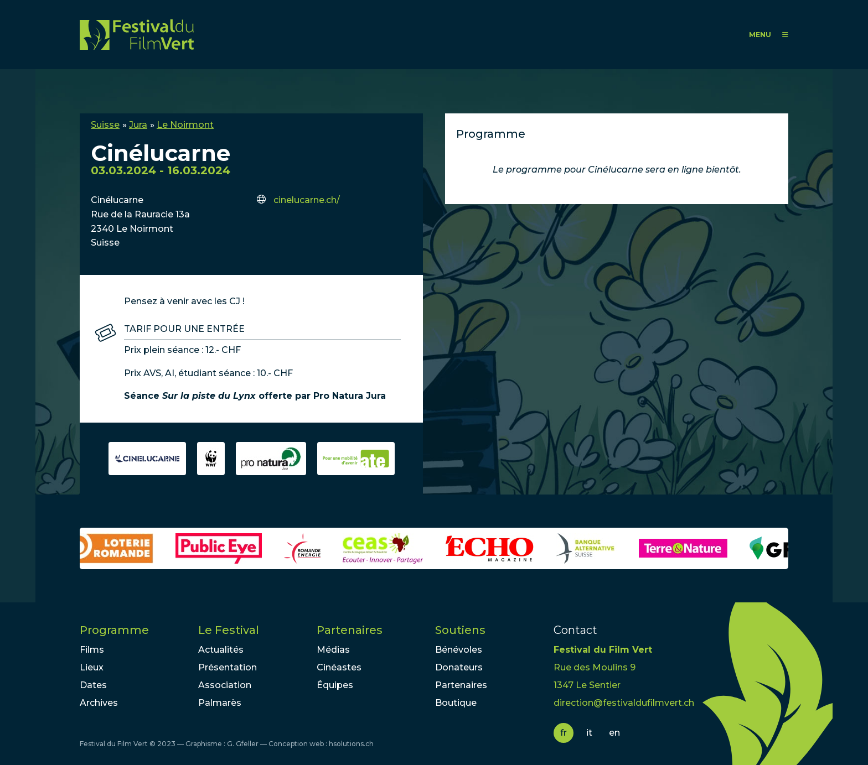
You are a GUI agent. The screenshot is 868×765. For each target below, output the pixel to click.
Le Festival (228, 630)
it (589, 732)
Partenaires (350, 630)
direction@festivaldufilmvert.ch (624, 703)
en (614, 732)
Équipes (335, 685)
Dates (93, 685)
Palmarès (219, 703)
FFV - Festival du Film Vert (136, 34)
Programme (114, 630)
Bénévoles (458, 649)
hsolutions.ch (351, 744)
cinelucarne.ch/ (306, 200)
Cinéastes (339, 667)
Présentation (227, 667)
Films (92, 649)
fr (563, 732)
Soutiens (460, 630)
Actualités (221, 649)
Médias (333, 649)
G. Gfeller (243, 744)
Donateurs (459, 667)
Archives (99, 703)
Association (224, 685)
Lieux (92, 667)
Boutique (456, 703)
